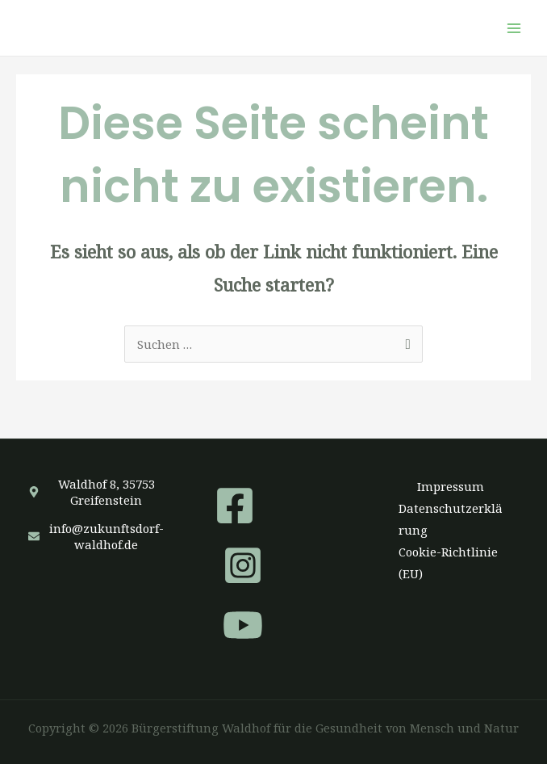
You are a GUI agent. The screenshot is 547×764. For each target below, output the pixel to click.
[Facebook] (235, 505)
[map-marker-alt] (96, 492)
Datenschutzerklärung (451, 519)
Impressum (450, 486)
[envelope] (96, 536)
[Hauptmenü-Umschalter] (514, 28)
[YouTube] (243, 625)
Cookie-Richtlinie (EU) (448, 562)
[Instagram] (243, 565)
